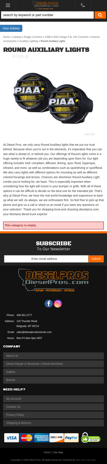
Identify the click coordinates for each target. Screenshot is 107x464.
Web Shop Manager (86, 460)
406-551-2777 (24, 315)
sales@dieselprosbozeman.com (34, 332)
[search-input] (47, 15)
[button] (53, 15)
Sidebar (15, 28)
